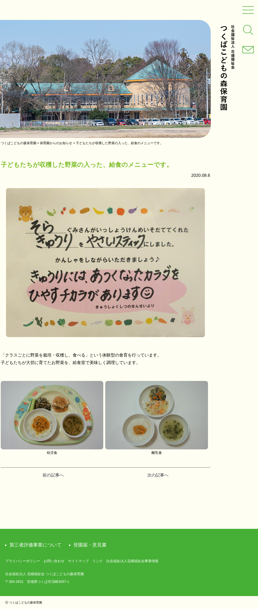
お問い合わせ (54, 561)
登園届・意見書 (89, 545)
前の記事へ (53, 475)
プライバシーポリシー (22, 561)
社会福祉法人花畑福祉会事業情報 (132, 561)
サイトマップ (78, 561)
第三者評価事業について (35, 545)
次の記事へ (157, 475)
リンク (97, 561)
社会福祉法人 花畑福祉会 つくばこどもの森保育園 (227, 67)
